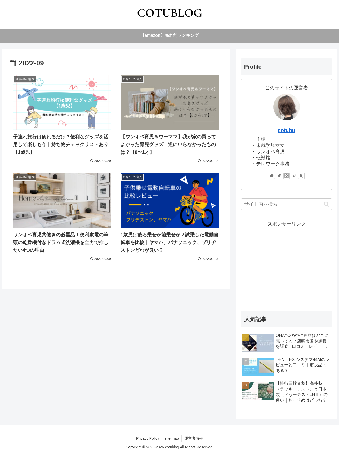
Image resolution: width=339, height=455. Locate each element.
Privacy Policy (147, 438)
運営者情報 (193, 438)
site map (172, 438)
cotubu (286, 130)
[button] (326, 204)
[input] (286, 204)
